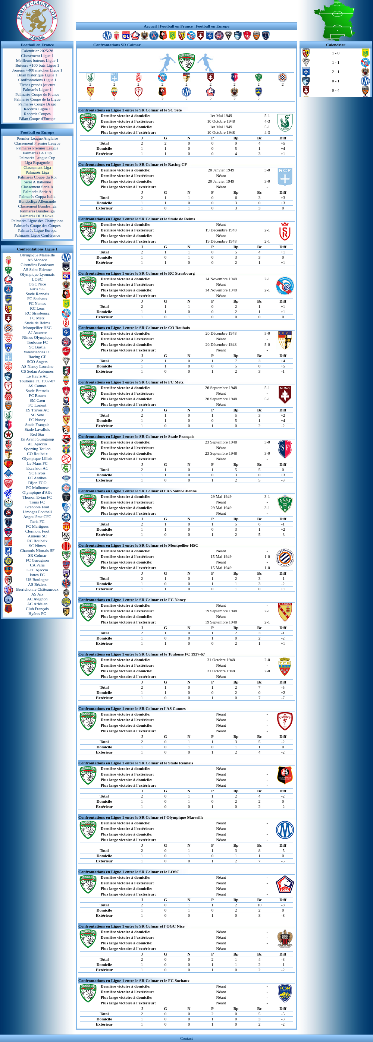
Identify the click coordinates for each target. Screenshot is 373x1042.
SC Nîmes (37, 545)
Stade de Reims (37, 323)
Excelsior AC (37, 468)
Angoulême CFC (37, 516)
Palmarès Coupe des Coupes (37, 225)
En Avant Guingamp (37, 439)
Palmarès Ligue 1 (37, 89)
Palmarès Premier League (37, 148)
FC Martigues (37, 526)
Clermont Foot (37, 531)
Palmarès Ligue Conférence (37, 235)
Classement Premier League (37, 143)
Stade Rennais (37, 293)
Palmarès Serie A (37, 191)
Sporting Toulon (37, 448)
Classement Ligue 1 (37, 55)
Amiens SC (37, 536)
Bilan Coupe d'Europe (37, 118)
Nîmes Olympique (37, 337)
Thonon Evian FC (37, 497)
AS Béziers (37, 584)
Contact (186, 1038)
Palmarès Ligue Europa (37, 230)
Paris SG (37, 289)
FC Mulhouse (37, 487)
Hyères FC (37, 613)
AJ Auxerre (37, 332)
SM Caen (37, 400)
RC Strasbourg (37, 313)
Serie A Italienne (37, 182)
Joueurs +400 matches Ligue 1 (37, 70)
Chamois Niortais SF (37, 550)
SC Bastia (37, 347)
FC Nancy (37, 419)
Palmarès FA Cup (37, 153)
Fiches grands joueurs (37, 84)
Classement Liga (37, 167)
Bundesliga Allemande (37, 201)
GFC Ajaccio (37, 570)
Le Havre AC (37, 376)
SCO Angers (37, 361)
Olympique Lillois (37, 458)
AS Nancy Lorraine (37, 366)
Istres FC (37, 574)
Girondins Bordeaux (37, 264)
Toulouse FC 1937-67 (37, 381)
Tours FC (37, 502)
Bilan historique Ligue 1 (37, 75)
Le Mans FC (37, 463)
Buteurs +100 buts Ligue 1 (37, 65)
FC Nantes (37, 303)
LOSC (37, 279)
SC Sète (37, 415)
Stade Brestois (37, 390)
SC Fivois (37, 473)
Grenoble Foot (37, 507)
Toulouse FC (37, 342)
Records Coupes (37, 113)
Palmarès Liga (37, 172)
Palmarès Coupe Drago (37, 104)
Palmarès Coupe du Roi (37, 177)
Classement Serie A (37, 186)
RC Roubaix (37, 541)
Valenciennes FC (37, 352)
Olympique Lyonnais (37, 274)
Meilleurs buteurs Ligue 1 (37, 60)
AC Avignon (37, 599)
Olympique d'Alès (37, 492)
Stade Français (37, 424)
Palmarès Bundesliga (37, 211)
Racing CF (37, 356)
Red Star (37, 434)
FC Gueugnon (37, 560)
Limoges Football (37, 511)
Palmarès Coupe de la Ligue (37, 99)
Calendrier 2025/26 (37, 50)
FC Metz (37, 318)
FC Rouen (37, 395)
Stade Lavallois (37, 429)
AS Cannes (37, 385)
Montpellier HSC (37, 327)
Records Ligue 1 (37, 109)
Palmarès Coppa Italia (37, 196)
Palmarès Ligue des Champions (37, 220)
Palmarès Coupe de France (37, 94)
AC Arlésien (37, 603)
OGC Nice (37, 284)
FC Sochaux (37, 298)
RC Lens (37, 308)
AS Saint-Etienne (37, 269)
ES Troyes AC (37, 410)
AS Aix (37, 594)
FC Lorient (37, 405)
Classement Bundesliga (37, 206)
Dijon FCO (37, 482)
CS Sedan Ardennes (37, 371)
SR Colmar (37, 555)
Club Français (37, 608)
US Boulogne (37, 579)
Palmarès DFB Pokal (37, 216)
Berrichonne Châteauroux (37, 589)
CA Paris (37, 565)
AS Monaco (37, 260)
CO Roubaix (37, 453)
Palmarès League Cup (37, 157)
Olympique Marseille (37, 255)
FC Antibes (37, 478)
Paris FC (37, 521)
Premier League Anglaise (37, 138)
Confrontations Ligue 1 (37, 80)
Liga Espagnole (37, 162)
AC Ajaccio (37, 444)
